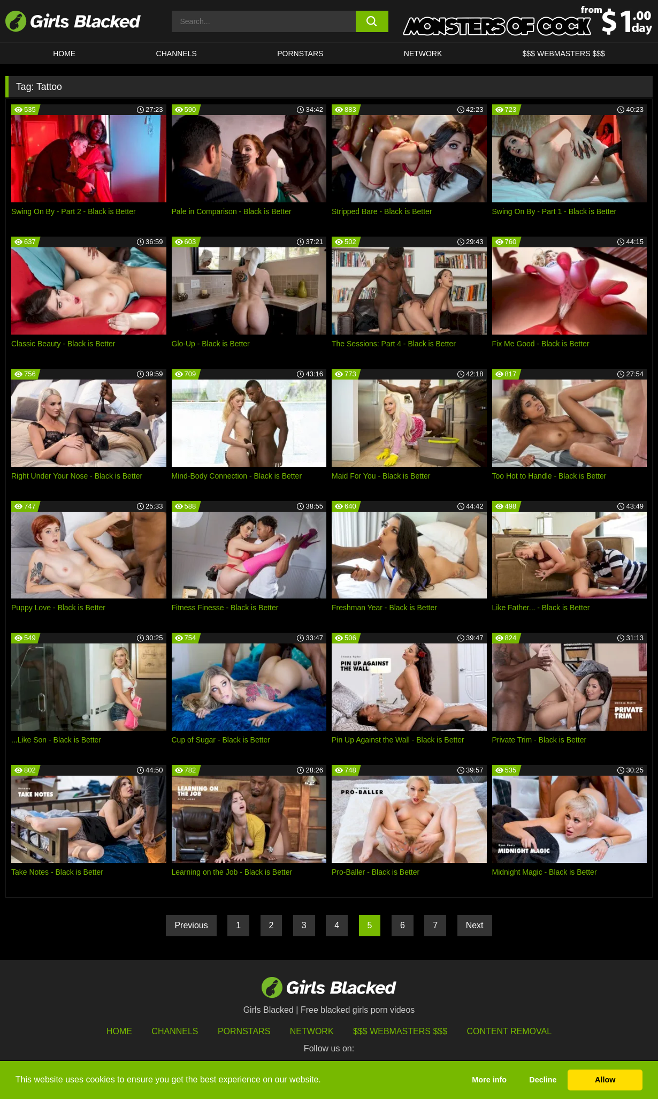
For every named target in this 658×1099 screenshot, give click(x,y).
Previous (191, 925)
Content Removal (509, 1031)
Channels (176, 53)
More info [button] (489, 1079)
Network (423, 53)
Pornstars (244, 1031)
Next (475, 925)
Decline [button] (542, 1079)
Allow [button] (605, 1079)
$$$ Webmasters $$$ (564, 53)
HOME (64, 53)
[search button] (372, 21)
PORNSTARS (300, 53)
